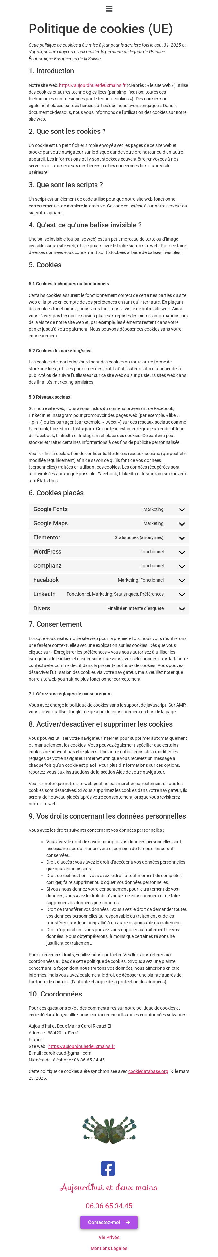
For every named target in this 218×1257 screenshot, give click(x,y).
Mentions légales (109, 1248)
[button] (109, 9)
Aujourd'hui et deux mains (109, 1187)
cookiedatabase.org (148, 1071)
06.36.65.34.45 (109, 1206)
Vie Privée (109, 1237)
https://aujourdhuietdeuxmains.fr (92, 85)
